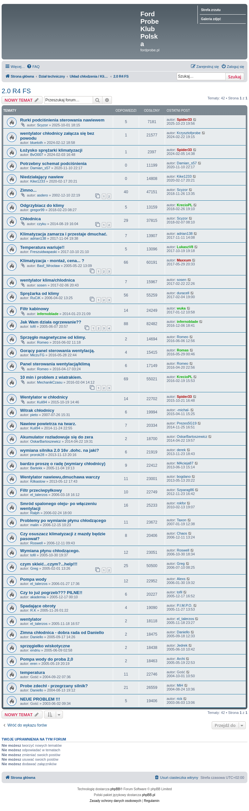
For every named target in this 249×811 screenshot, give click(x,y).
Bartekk (36, 468)
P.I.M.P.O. (184, 605)
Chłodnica (30, 218)
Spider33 (184, 119)
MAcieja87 (185, 463)
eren (33, 663)
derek (181, 450)
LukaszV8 (185, 247)
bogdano (184, 476)
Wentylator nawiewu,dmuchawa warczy (60, 477)
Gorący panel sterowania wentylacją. (57, 350)
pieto (34, 415)
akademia (38, 597)
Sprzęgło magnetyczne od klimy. (53, 337)
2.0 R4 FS (16, 91)
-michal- (183, 410)
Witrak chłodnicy (37, 410)
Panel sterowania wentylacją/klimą (55, 363)
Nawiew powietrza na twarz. (48, 423)
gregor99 (37, 210)
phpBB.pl (148, 795)
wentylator (31, 619)
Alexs (181, 579)
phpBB (115, 789)
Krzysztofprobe (188, 133)
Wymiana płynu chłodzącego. (50, 550)
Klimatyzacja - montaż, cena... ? (52, 260)
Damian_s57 (40, 168)
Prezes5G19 (186, 423)
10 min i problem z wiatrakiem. (51, 377)
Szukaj (234, 77)
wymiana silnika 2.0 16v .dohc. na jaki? (59, 450)
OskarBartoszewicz (45, 441)
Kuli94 (42, 402)
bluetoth (36, 143)
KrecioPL (184, 205)
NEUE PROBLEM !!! (40, 699)
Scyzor (42, 125)
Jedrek (182, 645)
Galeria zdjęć (211, 19)
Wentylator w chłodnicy (44, 397)
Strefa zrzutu (211, 10)
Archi (181, 659)
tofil (33, 326)
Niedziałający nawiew (41, 176)
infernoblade (47, 314)
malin (34, 525)
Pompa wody (33, 579)
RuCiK (35, 298)
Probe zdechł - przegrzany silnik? (54, 685)
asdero (42, 195)
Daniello (36, 637)
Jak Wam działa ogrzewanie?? (50, 322)
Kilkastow (37, 481)
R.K (33, 610)
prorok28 (37, 455)
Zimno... (28, 190)
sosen (41, 285)
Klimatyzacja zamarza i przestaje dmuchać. (63, 234)
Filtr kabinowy (34, 308)
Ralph (35, 513)
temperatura (32, 672)
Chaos (182, 533)
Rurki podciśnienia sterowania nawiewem (62, 120)
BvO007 (36, 155)
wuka (181, 308)
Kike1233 (37, 181)
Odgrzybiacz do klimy (42, 205)
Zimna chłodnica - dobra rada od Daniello (62, 632)
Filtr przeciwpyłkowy (41, 490)
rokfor (181, 503)
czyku (41, 224)
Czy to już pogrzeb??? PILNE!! (51, 592)
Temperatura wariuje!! (42, 247)
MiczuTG (37, 355)
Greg (34, 568)
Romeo (42, 342)
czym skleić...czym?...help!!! (48, 564)
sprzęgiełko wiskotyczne (45, 645)
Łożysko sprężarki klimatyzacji (51, 150)
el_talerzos (38, 495)
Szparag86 (185, 490)
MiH (180, 685)
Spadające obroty (38, 605)
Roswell (36, 543)
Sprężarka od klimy (39, 293)
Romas (183, 350)
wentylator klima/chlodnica (47, 280)
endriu (35, 650)
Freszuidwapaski (43, 252)
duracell (183, 293)
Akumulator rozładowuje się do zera (56, 437)
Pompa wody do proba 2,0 (46, 659)
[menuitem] (33, 66)
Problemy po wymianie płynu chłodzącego (63, 520)
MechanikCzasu (49, 382)
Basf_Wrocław (48, 266)
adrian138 (38, 238)
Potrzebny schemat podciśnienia (53, 163)
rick (179, 699)
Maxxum (184, 260)
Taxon (181, 520)
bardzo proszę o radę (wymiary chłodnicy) (62, 463)
